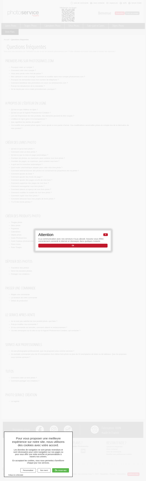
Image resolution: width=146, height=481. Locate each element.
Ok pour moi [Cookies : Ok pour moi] (60, 470)
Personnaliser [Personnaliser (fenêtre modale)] (28, 470)
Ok (73, 246)
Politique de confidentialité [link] (15, 475)
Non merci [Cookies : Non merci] (44, 470)
